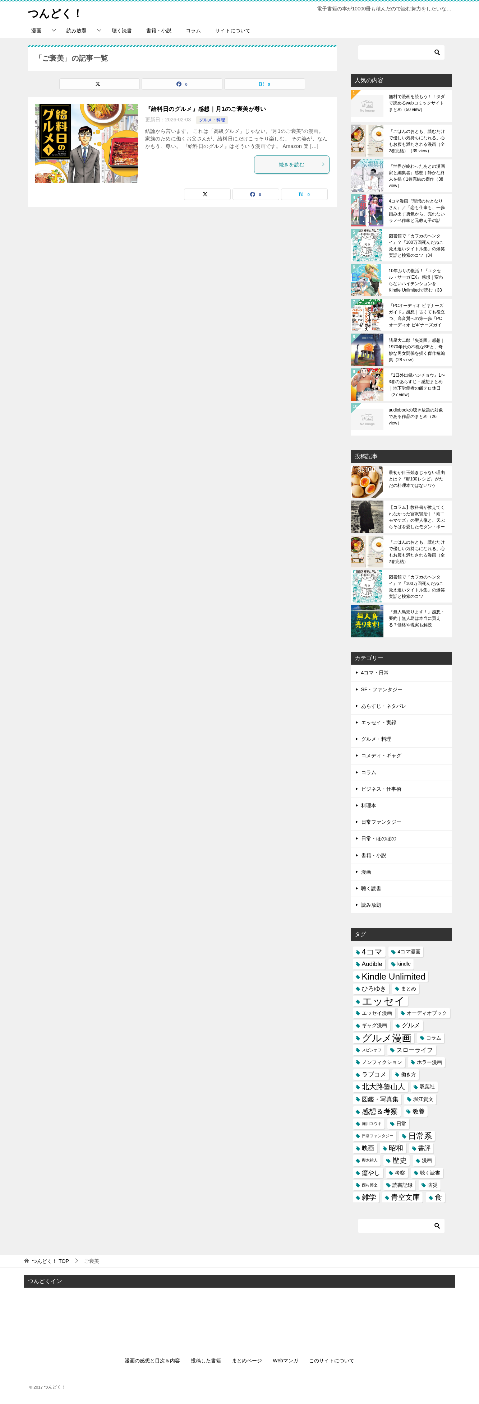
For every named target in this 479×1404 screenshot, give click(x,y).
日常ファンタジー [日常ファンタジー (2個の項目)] (377, 1136)
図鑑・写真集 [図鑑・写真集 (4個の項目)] (380, 1098)
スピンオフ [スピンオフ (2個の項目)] (372, 1049)
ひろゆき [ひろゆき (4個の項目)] (374, 988)
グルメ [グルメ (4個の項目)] (411, 1025)
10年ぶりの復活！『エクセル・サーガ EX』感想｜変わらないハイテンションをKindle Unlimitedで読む (416, 280)
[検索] (401, 52)
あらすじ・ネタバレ (383, 705)
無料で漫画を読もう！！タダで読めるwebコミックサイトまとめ (417, 103)
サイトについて (232, 30)
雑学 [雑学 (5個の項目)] (369, 1197)
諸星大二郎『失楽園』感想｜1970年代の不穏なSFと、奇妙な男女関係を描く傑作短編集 (417, 350)
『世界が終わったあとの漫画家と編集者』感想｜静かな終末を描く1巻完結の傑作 (417, 176)
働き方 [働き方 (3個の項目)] (408, 1074)
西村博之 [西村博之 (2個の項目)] (370, 1184)
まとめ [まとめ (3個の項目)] (408, 988)
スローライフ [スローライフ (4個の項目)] (414, 1049)
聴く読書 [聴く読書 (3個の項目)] (430, 1172)
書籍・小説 (158, 30)
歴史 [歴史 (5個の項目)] (399, 1160)
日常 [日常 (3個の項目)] (401, 1123)
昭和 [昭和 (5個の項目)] (396, 1148)
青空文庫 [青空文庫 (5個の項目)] (405, 1197)
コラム (193, 30)
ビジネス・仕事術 (381, 788)
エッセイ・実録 (378, 722)
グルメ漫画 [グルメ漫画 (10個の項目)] (386, 1037)
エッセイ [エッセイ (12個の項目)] (383, 1001)
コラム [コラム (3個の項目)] (433, 1037)
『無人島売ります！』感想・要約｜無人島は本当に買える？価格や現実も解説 (417, 618)
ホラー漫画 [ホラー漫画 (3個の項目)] (429, 1062)
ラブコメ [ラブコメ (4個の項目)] (374, 1074)
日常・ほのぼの (378, 838)
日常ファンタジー (381, 822)
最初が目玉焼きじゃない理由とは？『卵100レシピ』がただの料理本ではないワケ (417, 479)
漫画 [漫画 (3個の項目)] (427, 1160)
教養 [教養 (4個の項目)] (419, 1111)
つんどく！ (55, 12)
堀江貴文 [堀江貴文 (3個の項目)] (423, 1099)
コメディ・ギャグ (381, 755)
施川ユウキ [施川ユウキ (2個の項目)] (372, 1123)
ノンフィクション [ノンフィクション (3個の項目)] (382, 1062)
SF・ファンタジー (382, 689)
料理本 (368, 805)
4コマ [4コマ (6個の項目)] (372, 951)
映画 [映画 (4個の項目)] (368, 1148)
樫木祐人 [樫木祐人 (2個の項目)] (370, 1160)
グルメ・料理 (212, 119)
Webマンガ (285, 1360)
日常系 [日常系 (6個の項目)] (420, 1135)
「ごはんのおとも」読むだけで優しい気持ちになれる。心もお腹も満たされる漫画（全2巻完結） (417, 141)
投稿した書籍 (206, 1360)
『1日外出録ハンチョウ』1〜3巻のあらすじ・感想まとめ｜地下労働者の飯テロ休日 (417, 385)
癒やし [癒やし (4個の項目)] (371, 1172)
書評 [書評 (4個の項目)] (424, 1148)
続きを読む (302, 164)
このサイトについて (331, 1360)
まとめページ (247, 1360)
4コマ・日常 (375, 672)
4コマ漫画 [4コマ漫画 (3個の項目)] (408, 951)
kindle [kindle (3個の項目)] (404, 964)
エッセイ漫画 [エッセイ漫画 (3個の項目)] (377, 1013)
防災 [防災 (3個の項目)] (433, 1184)
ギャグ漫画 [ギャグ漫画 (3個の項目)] (374, 1025)
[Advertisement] (239, 1316)
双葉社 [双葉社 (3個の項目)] (427, 1086)
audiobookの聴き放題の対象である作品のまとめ (416, 417)
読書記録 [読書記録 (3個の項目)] (402, 1184)
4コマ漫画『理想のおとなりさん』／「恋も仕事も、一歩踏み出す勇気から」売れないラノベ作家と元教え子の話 (417, 211)
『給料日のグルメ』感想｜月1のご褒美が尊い (205, 109)
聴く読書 (122, 30)
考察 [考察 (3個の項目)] (400, 1172)
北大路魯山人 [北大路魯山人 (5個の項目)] (383, 1087)
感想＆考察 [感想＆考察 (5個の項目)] (380, 1111)
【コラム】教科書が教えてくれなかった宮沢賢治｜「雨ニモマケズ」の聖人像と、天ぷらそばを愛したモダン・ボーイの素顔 (417, 517)
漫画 (36, 30)
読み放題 (76, 30)
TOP (50, 1261)
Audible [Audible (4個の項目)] (372, 963)
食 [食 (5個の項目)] (438, 1197)
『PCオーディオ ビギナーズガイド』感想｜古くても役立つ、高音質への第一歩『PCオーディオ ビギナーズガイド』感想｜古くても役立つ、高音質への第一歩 (417, 315)
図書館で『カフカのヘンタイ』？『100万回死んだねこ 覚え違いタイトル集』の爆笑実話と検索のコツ (417, 245)
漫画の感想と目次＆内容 (152, 1360)
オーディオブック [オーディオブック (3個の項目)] (427, 1013)
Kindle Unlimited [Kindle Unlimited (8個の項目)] (394, 976)
